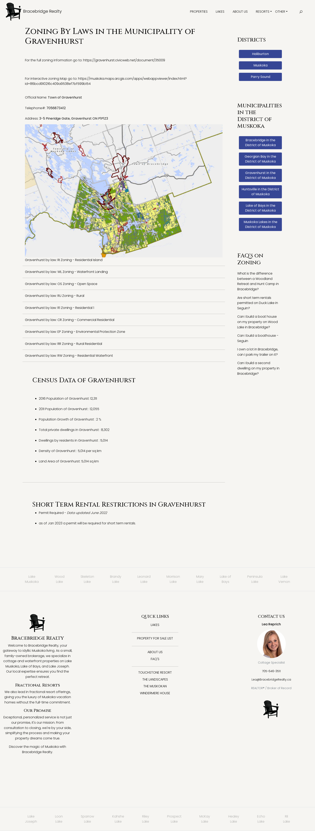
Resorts (262, 11)
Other (280, 11)
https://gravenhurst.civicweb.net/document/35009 (124, 60)
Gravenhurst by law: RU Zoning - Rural (54, 295)
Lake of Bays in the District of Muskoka (260, 208)
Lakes (220, 11)
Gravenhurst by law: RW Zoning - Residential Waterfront (69, 355)
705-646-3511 (271, 671)
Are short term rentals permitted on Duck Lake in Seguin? (257, 303)
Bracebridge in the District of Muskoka (260, 142)
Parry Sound (260, 76)
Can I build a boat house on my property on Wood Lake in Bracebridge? (257, 321)
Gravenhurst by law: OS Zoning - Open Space (61, 283)
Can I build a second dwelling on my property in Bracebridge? (258, 368)
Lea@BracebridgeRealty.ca (271, 679)
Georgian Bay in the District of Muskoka (260, 159)
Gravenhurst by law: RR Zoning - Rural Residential (63, 343)
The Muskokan (155, 686)
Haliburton (260, 54)
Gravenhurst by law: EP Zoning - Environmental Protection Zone (75, 331)
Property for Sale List (155, 638)
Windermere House (155, 693)
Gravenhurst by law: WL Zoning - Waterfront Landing (66, 271)
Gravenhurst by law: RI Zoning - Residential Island (63, 260)
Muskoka (260, 65)
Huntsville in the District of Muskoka (260, 191)
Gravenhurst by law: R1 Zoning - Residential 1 (59, 307)
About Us (240, 11)
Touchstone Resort (155, 672)
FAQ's (155, 659)
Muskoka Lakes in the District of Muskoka (260, 224)
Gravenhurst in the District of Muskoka (260, 175)
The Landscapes (155, 679)
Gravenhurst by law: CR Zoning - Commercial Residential (69, 319)
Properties (199, 11)
